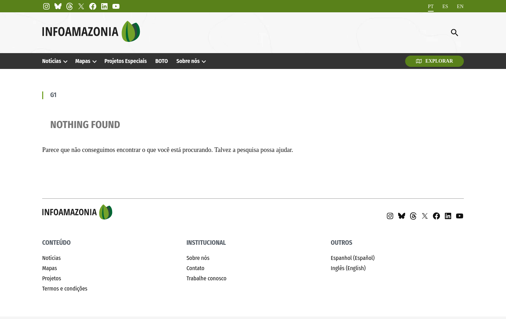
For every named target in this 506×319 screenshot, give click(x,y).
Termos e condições (64, 288)
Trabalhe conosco (207, 278)
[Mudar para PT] (431, 6)
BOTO (161, 61)
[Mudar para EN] (460, 6)
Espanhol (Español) (353, 258)
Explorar (434, 61)
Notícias (51, 61)
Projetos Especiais (125, 61)
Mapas (82, 61)
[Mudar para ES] (445, 6)
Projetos (51, 278)
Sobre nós (188, 61)
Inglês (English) (348, 268)
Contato (196, 268)
